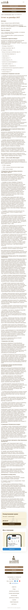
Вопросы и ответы (14, 597)
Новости (14, 586)
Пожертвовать (14, 11)
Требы (14, 589)
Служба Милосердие (14, 593)
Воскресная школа (14, 591)
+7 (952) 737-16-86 (15, 579)
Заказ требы (14, 8)
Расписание (14, 595)
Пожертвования (14, 602)
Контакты (14, 604)
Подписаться (12, 549)
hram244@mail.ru (14, 583)
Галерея (14, 599)
